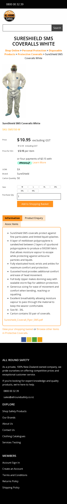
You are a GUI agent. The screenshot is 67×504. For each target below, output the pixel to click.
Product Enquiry (34, 218)
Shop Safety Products (14, 411)
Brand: (5, 173)
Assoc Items (11, 224)
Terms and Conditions (14, 475)
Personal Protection (34, 50)
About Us (7, 423)
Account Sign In (11, 462)
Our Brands (8, 417)
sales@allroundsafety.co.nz (19, 397)
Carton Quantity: (9, 178)
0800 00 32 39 (11, 391)
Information (12, 218)
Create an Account (12, 468)
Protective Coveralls (30, 54)
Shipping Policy (10, 487)
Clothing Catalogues (13, 436)
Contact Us (8, 430)
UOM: (4, 169)
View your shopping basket (17, 329)
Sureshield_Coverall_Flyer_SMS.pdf (23, 319)
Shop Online (12, 50)
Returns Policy (10, 481)
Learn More (39, 162)
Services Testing (11, 442)
